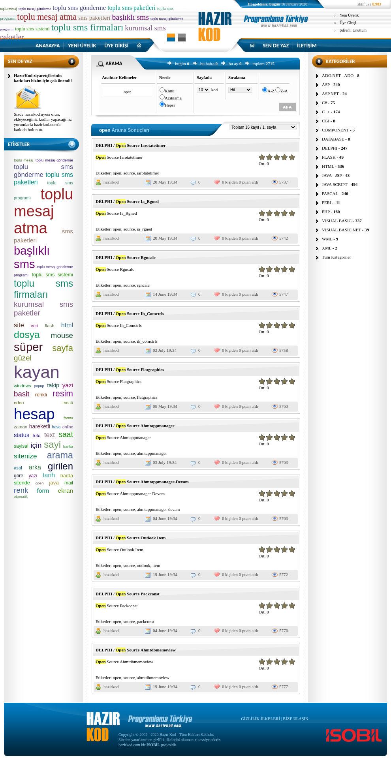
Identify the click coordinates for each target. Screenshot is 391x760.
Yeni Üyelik (349, 15)
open (117, 173)
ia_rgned (144, 229)
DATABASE (333, 139)
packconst (145, 621)
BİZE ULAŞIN (295, 719)
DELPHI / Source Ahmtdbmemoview (136, 649)
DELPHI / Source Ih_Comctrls (130, 313)
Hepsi (170, 105)
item (156, 565)
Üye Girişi (348, 23)
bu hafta (207, 63)
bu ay (233, 63)
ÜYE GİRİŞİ (116, 45)
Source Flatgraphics (118, 381)
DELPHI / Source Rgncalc (126, 257)
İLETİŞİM (307, 45)
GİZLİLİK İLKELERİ (260, 719)
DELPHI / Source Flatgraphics (130, 369)
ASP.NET (330, 93)
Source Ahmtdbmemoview (124, 661)
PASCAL (330, 193)
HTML (328, 166)
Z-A (284, 90)
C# (324, 102)
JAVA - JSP (332, 175)
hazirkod (110, 182)
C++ (326, 111)
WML (327, 238)
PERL (327, 202)
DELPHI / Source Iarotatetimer (130, 145)
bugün (180, 63)
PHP (326, 211)
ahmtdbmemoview (153, 677)
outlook (143, 565)
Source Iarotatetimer (119, 157)
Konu (169, 90)
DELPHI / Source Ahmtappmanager (135, 425)
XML (326, 248)
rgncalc (143, 285)
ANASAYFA (48, 45)
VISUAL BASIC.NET (341, 229)
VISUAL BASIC (337, 220)
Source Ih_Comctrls (119, 325)
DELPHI (329, 148)
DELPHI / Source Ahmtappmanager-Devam (142, 481)
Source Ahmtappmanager (123, 437)
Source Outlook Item (119, 549)
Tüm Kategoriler (336, 257)
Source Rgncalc (115, 269)
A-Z (270, 90)
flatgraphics (147, 397)
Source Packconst (116, 605)
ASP (326, 84)
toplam (258, 63)
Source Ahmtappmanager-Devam (130, 493)
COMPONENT (335, 130)
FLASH (329, 157)
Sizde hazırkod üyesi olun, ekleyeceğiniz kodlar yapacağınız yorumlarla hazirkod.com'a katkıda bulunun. (43, 122)
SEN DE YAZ (276, 45)
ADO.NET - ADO (337, 75)
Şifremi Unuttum (353, 30)
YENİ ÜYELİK (82, 45)
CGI (325, 120)
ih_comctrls (147, 341)
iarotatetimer (148, 173)
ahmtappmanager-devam (158, 509)
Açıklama (173, 98)
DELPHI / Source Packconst (128, 593)
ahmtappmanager (152, 453)
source (129, 173)
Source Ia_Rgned (116, 213)
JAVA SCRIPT (335, 184)
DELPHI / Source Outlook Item (130, 537)
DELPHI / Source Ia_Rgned (127, 201)
